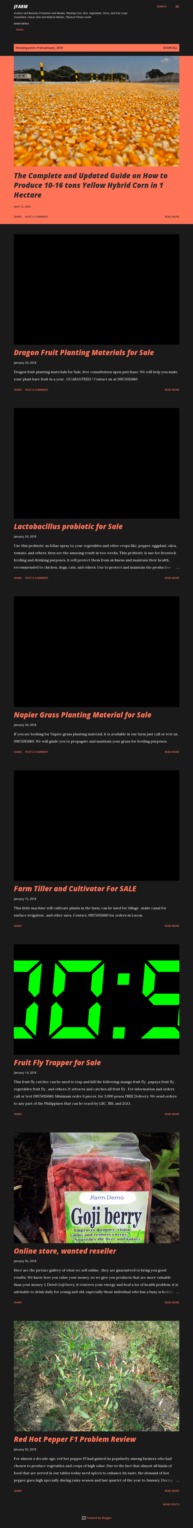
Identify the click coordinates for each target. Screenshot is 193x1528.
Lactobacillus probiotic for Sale (68, 526)
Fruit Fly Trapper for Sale (57, 1062)
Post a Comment (36, 216)
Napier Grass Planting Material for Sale (82, 715)
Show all (170, 48)
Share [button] (18, 216)
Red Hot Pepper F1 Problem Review (75, 1439)
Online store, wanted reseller (65, 1251)
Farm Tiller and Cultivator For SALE (75, 888)
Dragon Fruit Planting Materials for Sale (84, 352)
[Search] (161, 6)
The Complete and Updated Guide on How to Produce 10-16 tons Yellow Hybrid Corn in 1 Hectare (91, 185)
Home (19, 29)
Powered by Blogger (97, 1518)
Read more (172, 216)
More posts (171, 1504)
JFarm (21, 6)
